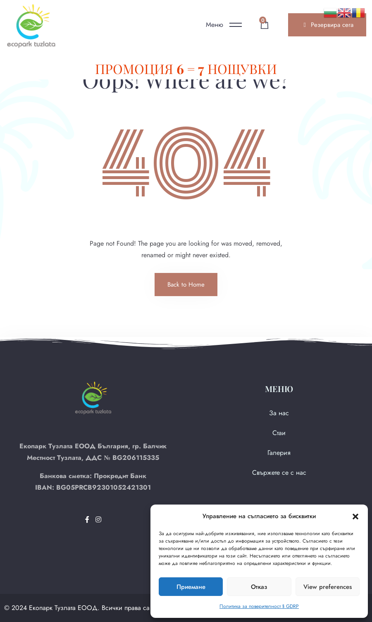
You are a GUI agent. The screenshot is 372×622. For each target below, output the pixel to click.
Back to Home (186, 284)
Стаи (279, 433)
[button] (355, 516)
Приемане (190, 586)
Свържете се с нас (279, 472)
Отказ (259, 586)
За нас (279, 413)
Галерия (279, 452)
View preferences (327, 586)
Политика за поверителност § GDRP (259, 606)
